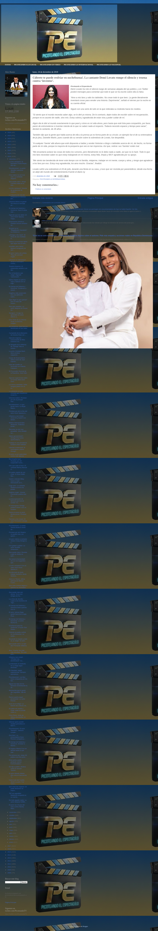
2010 (9, 867)
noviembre (13, 812)
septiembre (13, 818)
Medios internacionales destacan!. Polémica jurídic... (17, 424)
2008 (9, 873)
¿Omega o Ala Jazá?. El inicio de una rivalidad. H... (17, 236)
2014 (9, 855)
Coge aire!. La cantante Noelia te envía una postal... (17, 487)
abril (11, 833)
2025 (9, 135)
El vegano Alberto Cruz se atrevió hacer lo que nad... (18, 750)
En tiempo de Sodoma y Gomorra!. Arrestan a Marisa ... (17, 743)
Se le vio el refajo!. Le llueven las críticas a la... (18, 704)
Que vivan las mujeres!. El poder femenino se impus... (18, 788)
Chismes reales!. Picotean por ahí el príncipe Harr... (18, 399)
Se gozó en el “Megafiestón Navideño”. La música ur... (18, 230)
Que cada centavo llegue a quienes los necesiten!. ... (18, 587)
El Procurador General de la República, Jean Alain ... (18, 373)
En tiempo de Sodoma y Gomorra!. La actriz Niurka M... (17, 620)
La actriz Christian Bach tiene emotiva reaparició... (17, 353)
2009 (9, 870)
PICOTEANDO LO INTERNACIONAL (78, 65)
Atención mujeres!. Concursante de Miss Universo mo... (17, 339)
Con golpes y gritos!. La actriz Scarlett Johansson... (17, 547)
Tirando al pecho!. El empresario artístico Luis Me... (18, 268)
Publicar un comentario (43, 189)
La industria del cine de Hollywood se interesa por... (17, 196)
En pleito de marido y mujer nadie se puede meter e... (17, 710)
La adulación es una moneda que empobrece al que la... (18, 393)
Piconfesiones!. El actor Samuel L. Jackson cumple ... (17, 730)
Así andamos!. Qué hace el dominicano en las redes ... (18, 328)
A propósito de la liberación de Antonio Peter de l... (18, 334)
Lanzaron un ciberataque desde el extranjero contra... (17, 261)
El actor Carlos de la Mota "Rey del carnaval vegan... (18, 255)
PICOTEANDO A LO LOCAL (25, 65)
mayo (11, 830)
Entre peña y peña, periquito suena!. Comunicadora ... (15, 762)
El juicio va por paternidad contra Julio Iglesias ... (18, 455)
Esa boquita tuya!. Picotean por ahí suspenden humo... (16, 460)
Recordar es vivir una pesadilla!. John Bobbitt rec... (18, 431)
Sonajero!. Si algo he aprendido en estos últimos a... (16, 315)
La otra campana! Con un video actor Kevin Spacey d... (17, 567)
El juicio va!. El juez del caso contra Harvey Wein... (17, 806)
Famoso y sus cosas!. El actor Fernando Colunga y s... (18, 521)
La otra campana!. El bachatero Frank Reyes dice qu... (18, 163)
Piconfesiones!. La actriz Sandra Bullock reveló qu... (17, 527)
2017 (9, 846)
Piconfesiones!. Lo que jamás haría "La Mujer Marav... (17, 406)
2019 (9, 153)
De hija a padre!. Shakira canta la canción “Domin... (17, 768)
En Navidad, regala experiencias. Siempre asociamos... (17, 672)
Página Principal (95, 198)
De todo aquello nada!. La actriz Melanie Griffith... (18, 801)
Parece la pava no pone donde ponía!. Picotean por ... (17, 514)
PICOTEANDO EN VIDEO (50, 65)
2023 (9, 141)
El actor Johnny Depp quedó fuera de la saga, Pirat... (18, 614)
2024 (9, 138)
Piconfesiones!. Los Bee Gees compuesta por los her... (18, 679)
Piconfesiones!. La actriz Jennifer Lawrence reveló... (17, 170)
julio (10, 824)
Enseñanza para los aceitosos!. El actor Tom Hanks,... (18, 627)
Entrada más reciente (43, 198)
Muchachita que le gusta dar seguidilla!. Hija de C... (17, 692)
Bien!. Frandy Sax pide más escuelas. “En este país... (18, 652)
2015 (9, 852)
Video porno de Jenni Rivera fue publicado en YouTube (60, 220)
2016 (9, 849)
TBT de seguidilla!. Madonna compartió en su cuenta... (17, 795)
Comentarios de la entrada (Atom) (53, 203)
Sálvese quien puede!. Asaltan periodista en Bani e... (17, 723)
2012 (9, 861)
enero (11, 842)
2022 (9, 144)
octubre (12, 815)
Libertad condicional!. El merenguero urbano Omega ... (17, 449)
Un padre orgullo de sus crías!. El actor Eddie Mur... (17, 474)
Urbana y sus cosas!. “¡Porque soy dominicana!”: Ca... (16, 659)
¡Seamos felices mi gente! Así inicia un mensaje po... (18, 203)
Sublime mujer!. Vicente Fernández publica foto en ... (17, 494)
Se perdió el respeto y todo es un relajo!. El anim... (18, 640)
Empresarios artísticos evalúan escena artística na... (18, 223)
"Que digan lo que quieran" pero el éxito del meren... (18, 301)
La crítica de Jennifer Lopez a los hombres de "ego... (18, 600)
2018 (9, 156)
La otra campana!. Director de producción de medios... (18, 190)
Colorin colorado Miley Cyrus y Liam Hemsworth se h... (16, 480)
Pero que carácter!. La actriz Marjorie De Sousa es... (18, 308)
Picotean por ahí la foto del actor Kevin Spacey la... (18, 412)
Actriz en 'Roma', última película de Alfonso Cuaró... (17, 580)
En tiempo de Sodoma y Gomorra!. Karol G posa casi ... (18, 210)
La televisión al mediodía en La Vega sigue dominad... (17, 665)
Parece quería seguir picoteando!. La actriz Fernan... (17, 699)
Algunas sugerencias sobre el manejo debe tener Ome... (18, 379)
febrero (12, 839)
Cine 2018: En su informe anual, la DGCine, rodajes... (17, 321)
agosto (11, 821)
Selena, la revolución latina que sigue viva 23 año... (18, 242)
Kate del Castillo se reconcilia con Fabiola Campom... (17, 366)
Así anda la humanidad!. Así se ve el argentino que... (17, 561)
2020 (9, 150)
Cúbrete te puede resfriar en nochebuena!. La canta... (17, 634)
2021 (9, 147)
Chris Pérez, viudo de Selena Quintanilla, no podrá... (17, 717)
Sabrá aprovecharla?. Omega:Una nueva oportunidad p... (16, 438)
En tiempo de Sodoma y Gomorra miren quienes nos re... (18, 607)
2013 (9, 858)
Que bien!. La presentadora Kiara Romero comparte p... (17, 737)
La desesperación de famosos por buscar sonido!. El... (16, 500)
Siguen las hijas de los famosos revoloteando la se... (18, 685)
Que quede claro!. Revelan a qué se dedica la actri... (18, 554)
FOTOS (8, 65)
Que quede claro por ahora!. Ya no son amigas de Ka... (16, 594)
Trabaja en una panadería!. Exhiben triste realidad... (18, 443)
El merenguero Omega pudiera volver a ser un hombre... (17, 507)
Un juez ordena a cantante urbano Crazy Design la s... (18, 541)
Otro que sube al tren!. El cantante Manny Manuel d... (18, 467)
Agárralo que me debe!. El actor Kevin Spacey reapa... (18, 216)
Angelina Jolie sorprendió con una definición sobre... (17, 295)
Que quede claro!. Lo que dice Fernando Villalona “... (18, 645)
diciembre (12, 159)
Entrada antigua (145, 198)
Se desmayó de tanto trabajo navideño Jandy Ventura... (18, 574)
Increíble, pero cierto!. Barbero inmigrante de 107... (17, 248)
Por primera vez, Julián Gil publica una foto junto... (18, 756)
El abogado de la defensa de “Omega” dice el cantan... (17, 346)
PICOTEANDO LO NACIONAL (109, 65)
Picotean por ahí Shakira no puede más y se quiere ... (17, 534)
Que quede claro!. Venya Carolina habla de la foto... (17, 183)
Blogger (85, 926)
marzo (11, 836)
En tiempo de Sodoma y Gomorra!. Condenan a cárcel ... (17, 288)
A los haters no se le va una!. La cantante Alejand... (17, 176)
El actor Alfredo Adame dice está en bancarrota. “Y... (18, 775)
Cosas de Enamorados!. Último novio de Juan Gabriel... (17, 359)
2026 (9, 132)
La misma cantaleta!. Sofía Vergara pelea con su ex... (18, 386)
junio (11, 827)
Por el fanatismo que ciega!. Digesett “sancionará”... (16, 275)
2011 (9, 864)
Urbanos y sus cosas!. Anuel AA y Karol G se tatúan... (17, 418)
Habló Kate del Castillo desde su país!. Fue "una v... (16, 782)
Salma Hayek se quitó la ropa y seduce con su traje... (17, 281)
